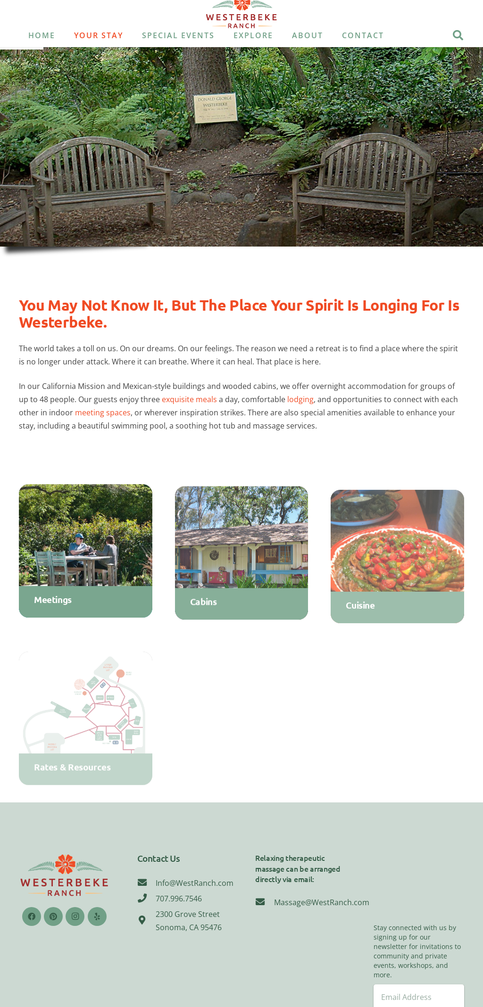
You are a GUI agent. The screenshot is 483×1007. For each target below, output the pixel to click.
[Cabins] (241, 562)
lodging (300, 399)
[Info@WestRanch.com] (146, 883)
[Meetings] (85, 556)
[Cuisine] (397, 569)
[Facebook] (31, 916)
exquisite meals (189, 399)
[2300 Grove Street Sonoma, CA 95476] (146, 920)
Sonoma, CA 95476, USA (419, 887)
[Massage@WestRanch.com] (264, 902)
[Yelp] (97, 916)
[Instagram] (75, 916)
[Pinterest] (53, 916)
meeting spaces (103, 412)
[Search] (458, 35)
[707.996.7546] (146, 898)
